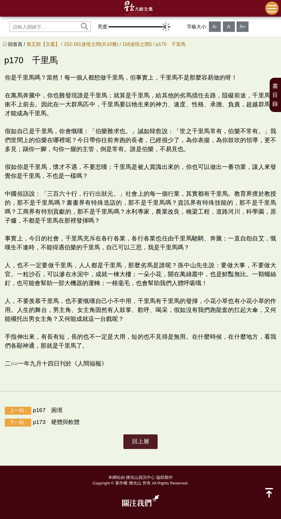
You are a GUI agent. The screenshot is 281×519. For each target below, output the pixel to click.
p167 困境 (34, 411)
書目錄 (275, 95)
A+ (243, 26)
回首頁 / (17, 44)
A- (214, 26)
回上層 (140, 441)
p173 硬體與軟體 (42, 423)
